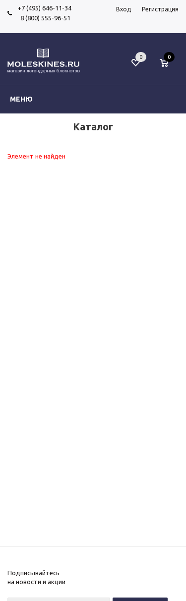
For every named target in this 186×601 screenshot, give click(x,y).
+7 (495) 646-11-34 (44, 7)
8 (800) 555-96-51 (43, 17)
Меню (21, 99)
